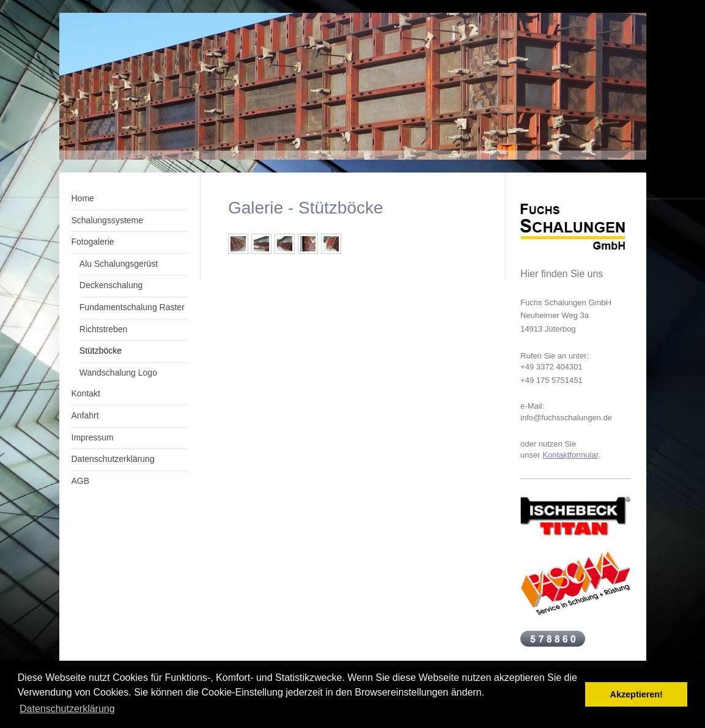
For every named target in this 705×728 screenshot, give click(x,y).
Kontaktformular (570, 454)
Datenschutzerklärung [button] (67, 709)
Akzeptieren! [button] (636, 694)
